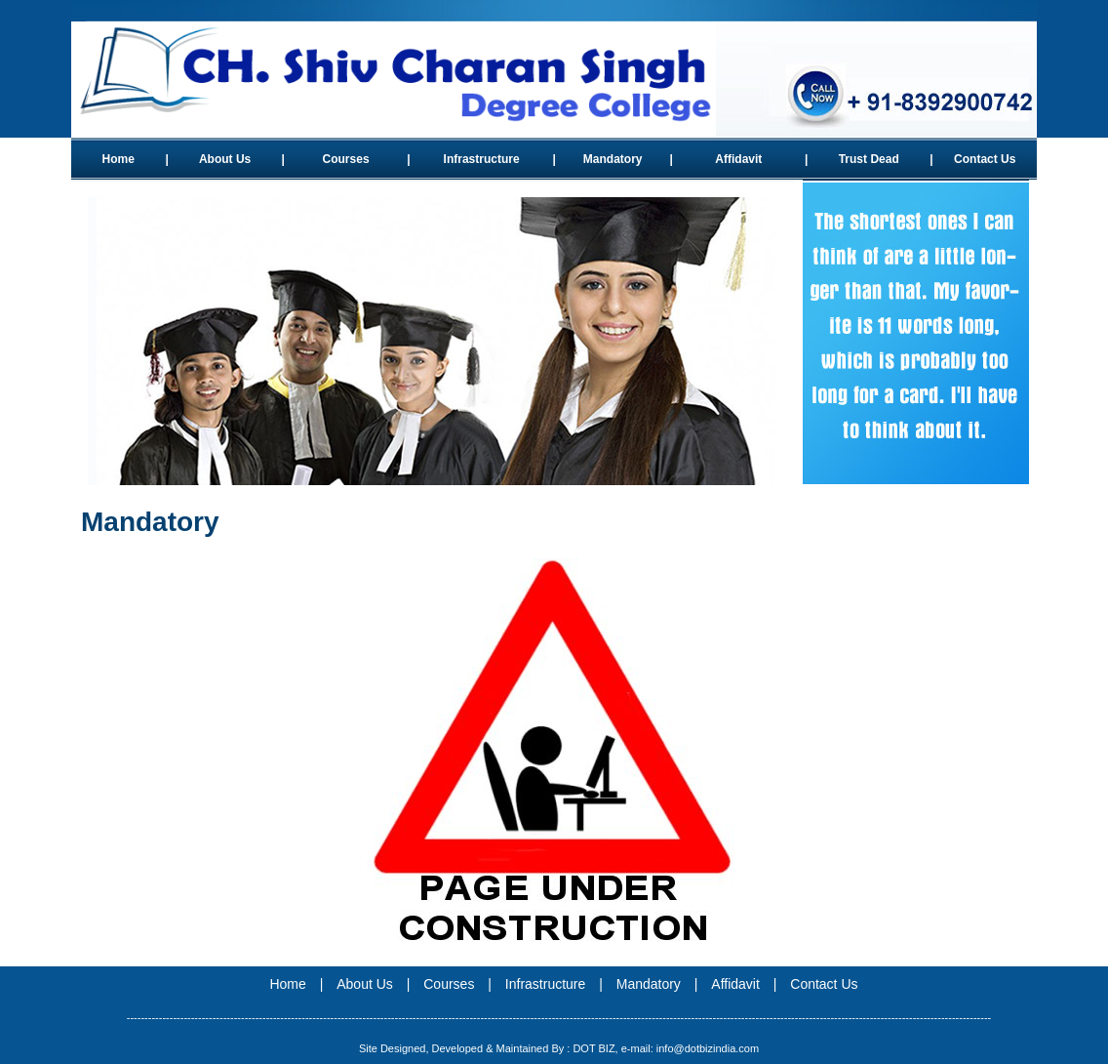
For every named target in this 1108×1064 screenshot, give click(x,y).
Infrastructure (482, 159)
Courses (346, 159)
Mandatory (613, 159)
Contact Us (984, 159)
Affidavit (738, 159)
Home (118, 159)
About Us (225, 159)
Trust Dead (869, 159)
